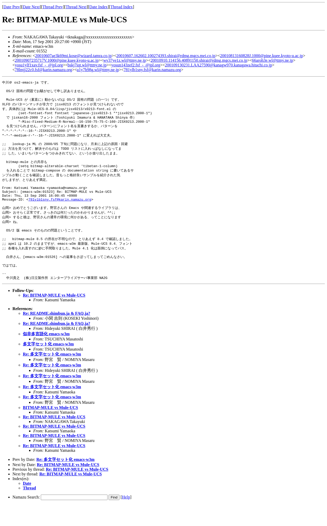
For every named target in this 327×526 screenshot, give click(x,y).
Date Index (98, 7)
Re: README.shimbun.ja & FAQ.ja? (56, 335)
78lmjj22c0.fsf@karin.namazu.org (43, 69)
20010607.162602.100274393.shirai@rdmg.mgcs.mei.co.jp (165, 55)
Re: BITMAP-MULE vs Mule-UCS (54, 317)
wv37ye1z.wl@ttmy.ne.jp (124, 60)
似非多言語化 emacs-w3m (46, 355)
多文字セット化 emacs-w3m (48, 366)
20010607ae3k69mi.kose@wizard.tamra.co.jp (73, 55)
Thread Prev (52, 7)
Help (126, 519)
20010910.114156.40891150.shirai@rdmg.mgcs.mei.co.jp (199, 60)
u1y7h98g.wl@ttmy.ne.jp (98, 69)
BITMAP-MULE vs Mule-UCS (50, 429)
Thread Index (121, 7)
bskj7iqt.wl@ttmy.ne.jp (87, 65)
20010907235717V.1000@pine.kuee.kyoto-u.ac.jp (56, 60)
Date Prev (11, 7)
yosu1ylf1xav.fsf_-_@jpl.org (39, 65)
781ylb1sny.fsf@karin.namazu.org (152, 69)
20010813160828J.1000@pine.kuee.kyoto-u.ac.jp (261, 55)
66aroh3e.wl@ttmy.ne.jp (272, 60)
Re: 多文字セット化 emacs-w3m (52, 376)
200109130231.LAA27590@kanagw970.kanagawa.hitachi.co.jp (218, 65)
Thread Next (76, 7)
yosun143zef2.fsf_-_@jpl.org (135, 65)
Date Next (31, 7)
